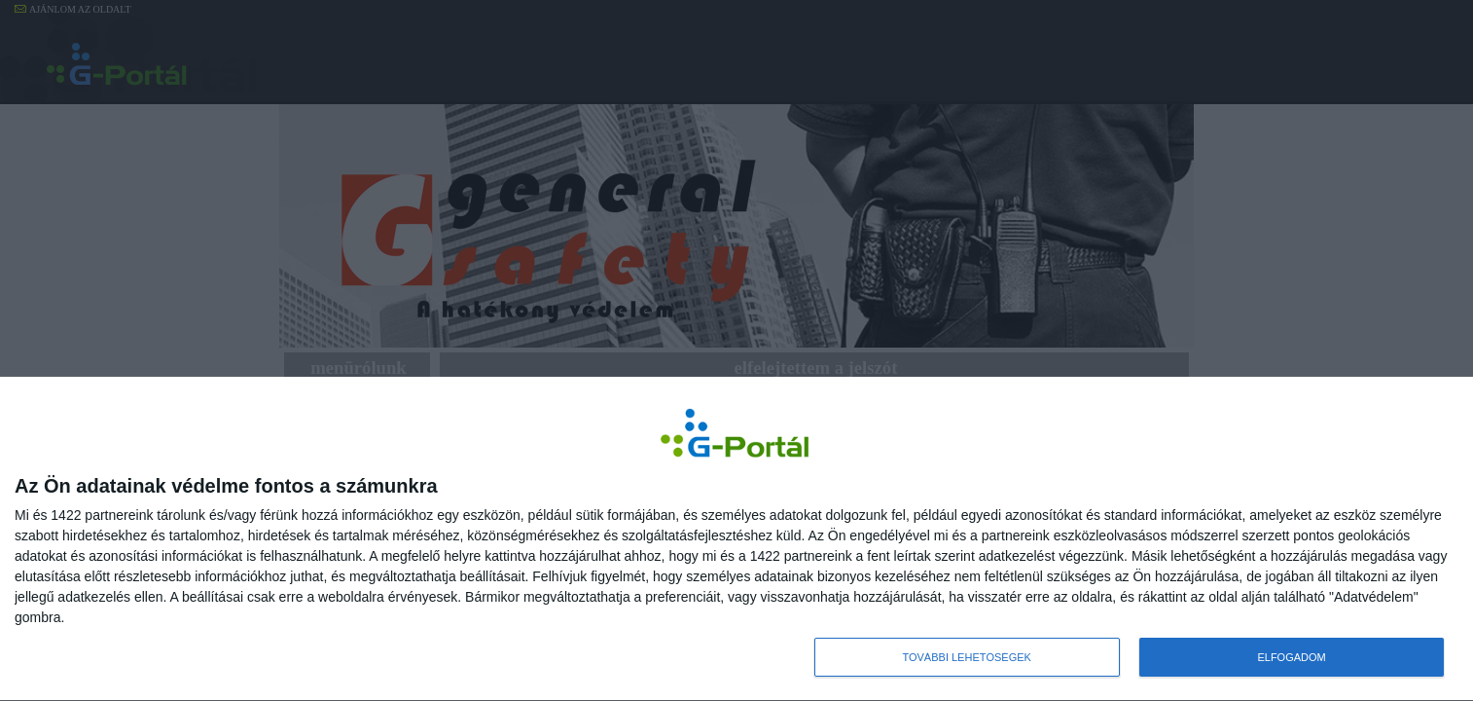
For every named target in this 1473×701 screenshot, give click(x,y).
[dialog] (736, 539)
